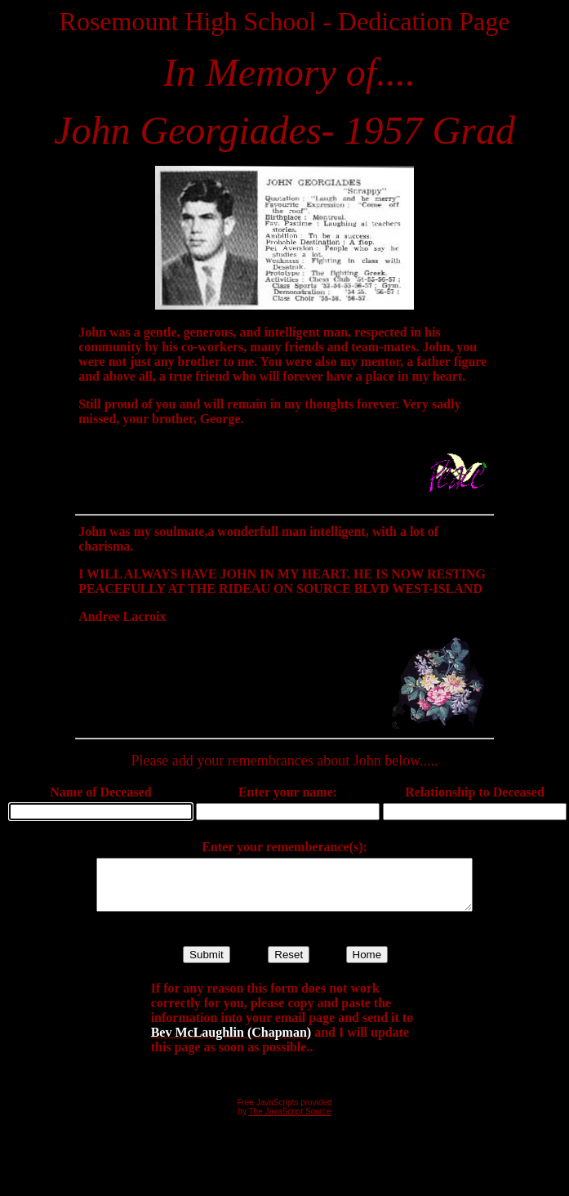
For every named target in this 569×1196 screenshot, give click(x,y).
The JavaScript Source (290, 1121)
